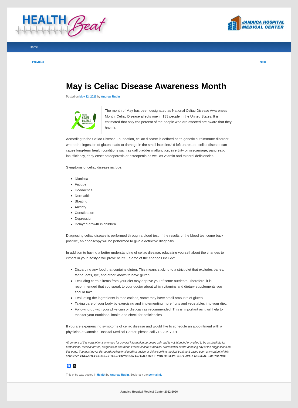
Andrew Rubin (110, 96)
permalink (155, 374)
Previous (36, 62)
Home (34, 47)
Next (264, 62)
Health (101, 374)
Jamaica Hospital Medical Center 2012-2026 (149, 391)
